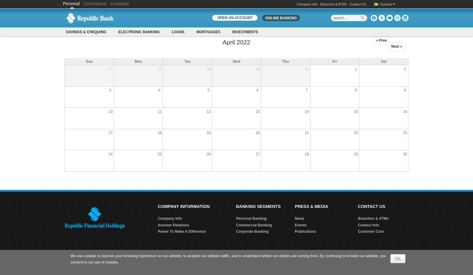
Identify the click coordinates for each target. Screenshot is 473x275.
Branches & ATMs (333, 4)
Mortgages (208, 32)
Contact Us (358, 4)
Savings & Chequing (86, 32)
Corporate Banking (252, 231)
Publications (305, 231)
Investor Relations (173, 225)
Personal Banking (251, 218)
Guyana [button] (387, 4)
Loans (178, 32)
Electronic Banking (139, 32)
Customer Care (371, 231)
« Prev (381, 40)
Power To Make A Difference (182, 231)
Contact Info (368, 225)
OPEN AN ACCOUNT (234, 18)
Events (300, 225)
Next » (396, 46)
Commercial (95, 3)
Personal (72, 3)
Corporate (119, 3)
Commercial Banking (254, 225)
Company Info (307, 4)
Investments (245, 32)
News (299, 218)
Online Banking (281, 18)
